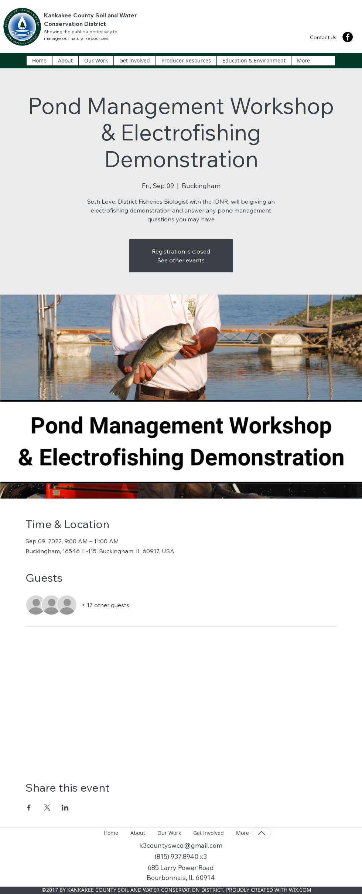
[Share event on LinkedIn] (65, 807)
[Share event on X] (47, 807)
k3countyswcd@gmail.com (180, 845)
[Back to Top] (261, 833)
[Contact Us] (323, 37)
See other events (181, 260)
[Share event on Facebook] (29, 807)
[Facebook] (347, 37)
